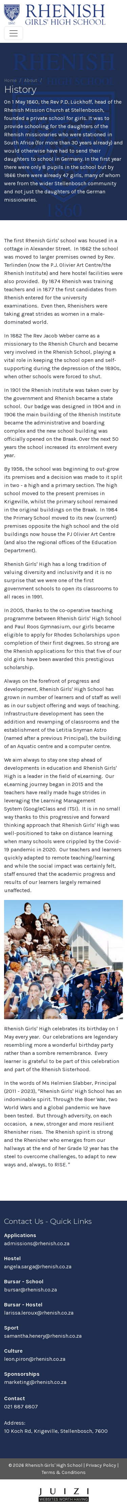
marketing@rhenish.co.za (35, 1382)
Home (10, 80)
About (30, 80)
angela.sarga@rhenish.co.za (37, 1266)
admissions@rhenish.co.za (36, 1243)
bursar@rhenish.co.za (30, 1289)
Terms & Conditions (64, 1472)
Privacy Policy (101, 1465)
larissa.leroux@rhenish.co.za (38, 1312)
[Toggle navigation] (13, 33)
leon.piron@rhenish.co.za (34, 1359)
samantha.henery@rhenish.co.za (43, 1336)
